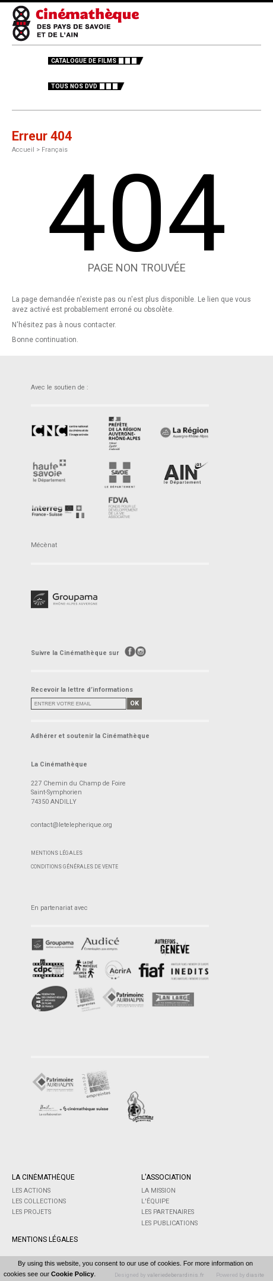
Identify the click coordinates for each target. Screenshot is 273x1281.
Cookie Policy (72, 1273)
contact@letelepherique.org (71, 825)
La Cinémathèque (43, 1177)
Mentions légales (56, 853)
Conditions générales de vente (74, 867)
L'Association (166, 1177)
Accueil (23, 150)
